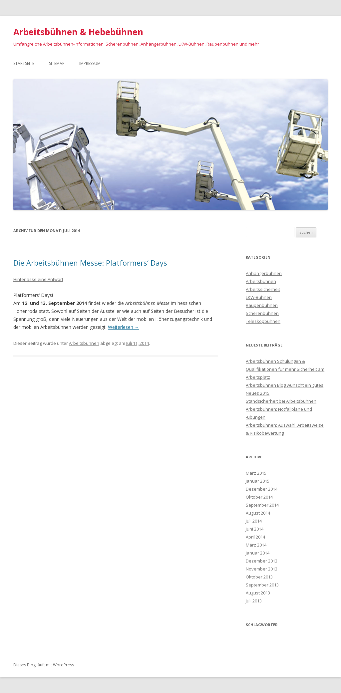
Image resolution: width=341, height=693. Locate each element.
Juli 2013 (254, 601)
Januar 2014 (257, 553)
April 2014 (255, 537)
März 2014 (256, 545)
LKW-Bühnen (259, 297)
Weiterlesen (123, 327)
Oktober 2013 (259, 577)
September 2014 (262, 505)
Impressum (90, 63)
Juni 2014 (254, 529)
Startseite (23, 63)
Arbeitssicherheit (263, 289)
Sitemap (57, 63)
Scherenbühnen (262, 313)
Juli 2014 (254, 521)
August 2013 (258, 593)
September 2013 (262, 585)
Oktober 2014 (259, 497)
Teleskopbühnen (263, 321)
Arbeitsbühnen (84, 343)
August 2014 (258, 513)
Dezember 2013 (261, 561)
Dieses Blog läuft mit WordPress (43, 665)
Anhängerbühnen (264, 273)
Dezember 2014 (261, 489)
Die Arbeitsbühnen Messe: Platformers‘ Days (90, 263)
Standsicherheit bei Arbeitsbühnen (281, 401)
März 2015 (256, 473)
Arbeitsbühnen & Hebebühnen (78, 32)
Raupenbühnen (262, 305)
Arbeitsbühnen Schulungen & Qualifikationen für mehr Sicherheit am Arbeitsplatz (285, 369)
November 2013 (261, 569)
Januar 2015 (257, 481)
